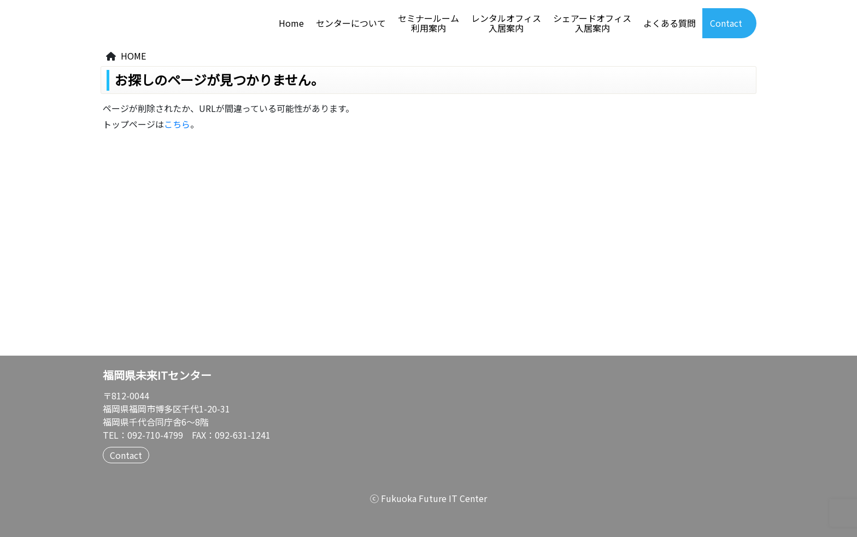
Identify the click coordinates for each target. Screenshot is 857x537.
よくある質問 (669, 23)
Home (291, 23)
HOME (133, 55)
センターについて (351, 23)
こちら (177, 124)
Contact (726, 23)
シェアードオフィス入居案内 (592, 23)
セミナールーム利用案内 (428, 23)
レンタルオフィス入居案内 (506, 23)
